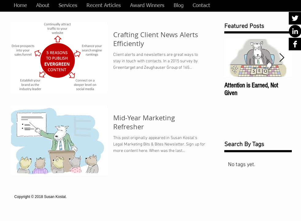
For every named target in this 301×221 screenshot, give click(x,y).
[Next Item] (282, 58)
